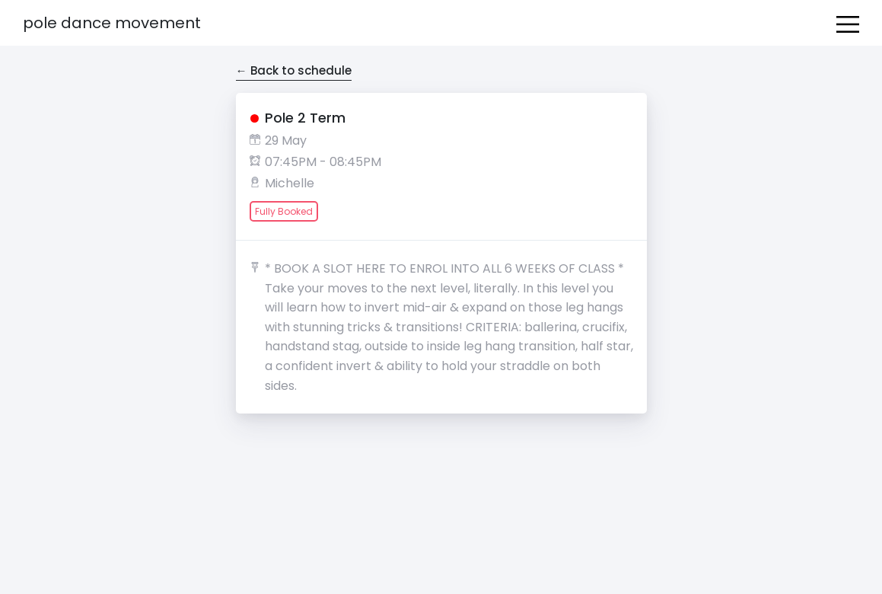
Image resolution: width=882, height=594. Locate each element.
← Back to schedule (294, 70)
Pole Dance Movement (112, 23)
